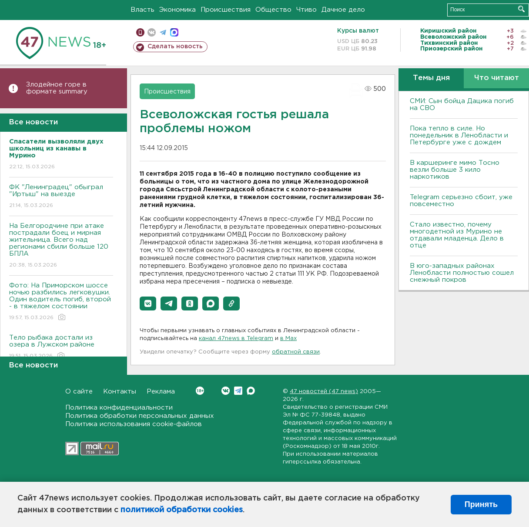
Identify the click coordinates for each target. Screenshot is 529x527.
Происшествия (226, 10)
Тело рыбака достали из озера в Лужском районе (61, 347)
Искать (521, 9)
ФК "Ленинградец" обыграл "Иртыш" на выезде (61, 196)
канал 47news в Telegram (236, 338)
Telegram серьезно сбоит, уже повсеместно (461, 200)
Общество (273, 10)
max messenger (174, 32)
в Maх (288, 338)
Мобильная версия (140, 32)
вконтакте (151, 32)
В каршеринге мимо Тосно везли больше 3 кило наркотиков (454, 170)
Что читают (496, 78)
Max (251, 391)
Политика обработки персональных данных (139, 416)
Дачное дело (343, 10)
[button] (148, 303)
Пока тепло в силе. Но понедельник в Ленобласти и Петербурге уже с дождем (459, 135)
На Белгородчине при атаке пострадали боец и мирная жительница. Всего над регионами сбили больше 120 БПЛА (61, 246)
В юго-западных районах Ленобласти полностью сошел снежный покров (462, 273)
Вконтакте (200, 391)
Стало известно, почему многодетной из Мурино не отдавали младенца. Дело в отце (457, 235)
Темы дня (431, 78)
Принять (481, 504)
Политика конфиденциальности (119, 407)
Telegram (238, 391)
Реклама (161, 391)
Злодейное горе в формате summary (56, 88)
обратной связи (296, 352)
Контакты (119, 391)
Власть (142, 10)
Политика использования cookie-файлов (133, 424)
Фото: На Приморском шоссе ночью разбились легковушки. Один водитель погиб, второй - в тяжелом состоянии (61, 302)
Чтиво (306, 10)
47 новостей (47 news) (324, 391)
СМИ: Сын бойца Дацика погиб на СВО (462, 104)
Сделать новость (175, 46)
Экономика (177, 10)
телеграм (163, 32)
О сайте (79, 391)
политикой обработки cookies (182, 510)
